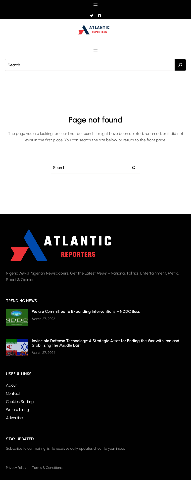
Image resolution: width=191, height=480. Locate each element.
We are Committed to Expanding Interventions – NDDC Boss (86, 311)
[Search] (180, 65)
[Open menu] (95, 5)
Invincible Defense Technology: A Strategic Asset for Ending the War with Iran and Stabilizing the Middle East (105, 343)
